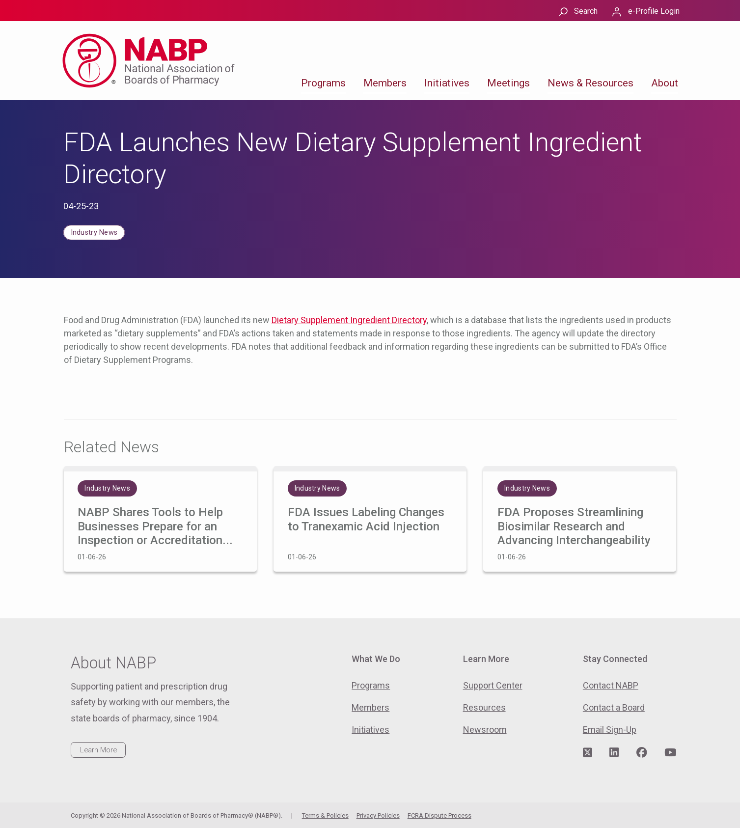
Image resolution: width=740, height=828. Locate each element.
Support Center (492, 685)
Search (586, 11)
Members (385, 83)
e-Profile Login (654, 11)
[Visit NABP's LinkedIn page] (614, 753)
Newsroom (485, 729)
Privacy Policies (378, 815)
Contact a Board (614, 707)
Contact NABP (610, 685)
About (664, 83)
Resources (484, 707)
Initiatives (446, 83)
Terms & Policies (325, 815)
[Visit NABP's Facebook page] (641, 753)
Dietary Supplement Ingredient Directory (349, 320)
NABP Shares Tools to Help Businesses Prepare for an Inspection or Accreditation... (155, 526)
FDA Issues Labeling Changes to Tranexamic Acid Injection (366, 519)
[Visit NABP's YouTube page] (670, 753)
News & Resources (590, 83)
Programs (323, 83)
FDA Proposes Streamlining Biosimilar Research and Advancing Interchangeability (574, 526)
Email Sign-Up (609, 729)
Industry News (94, 232)
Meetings (508, 83)
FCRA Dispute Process (439, 815)
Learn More (98, 749)
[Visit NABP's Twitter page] (587, 753)
